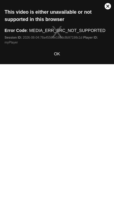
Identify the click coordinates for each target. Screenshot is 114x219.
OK (57, 53)
